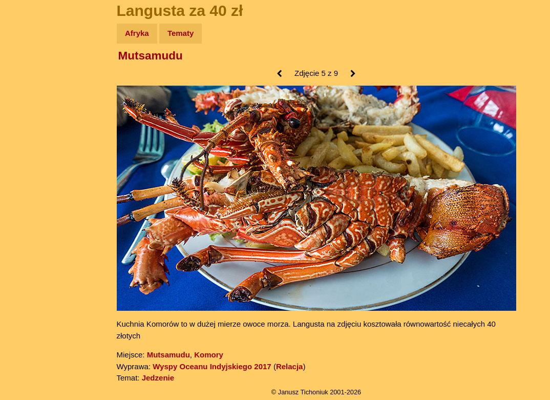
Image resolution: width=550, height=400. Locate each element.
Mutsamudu (150, 55)
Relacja (289, 366)
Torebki (30, 211)
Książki (30, 132)
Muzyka (31, 152)
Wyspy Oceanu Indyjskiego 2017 (212, 366)
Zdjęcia (30, 93)
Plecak (29, 172)
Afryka (137, 33)
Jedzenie (158, 377)
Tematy (180, 33)
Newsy (29, 112)
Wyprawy (34, 73)
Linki (26, 191)
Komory (208, 354)
